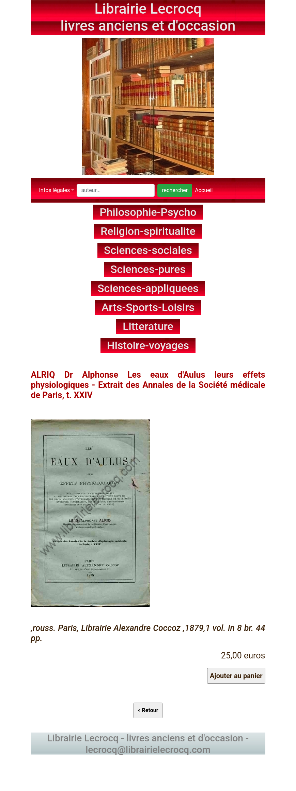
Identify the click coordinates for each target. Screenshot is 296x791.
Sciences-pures (148, 269)
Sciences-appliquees (148, 288)
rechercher (175, 190)
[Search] (116, 190)
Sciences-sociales (148, 250)
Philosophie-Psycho (147, 212)
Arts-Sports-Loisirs (148, 307)
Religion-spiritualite (148, 231)
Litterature (148, 326)
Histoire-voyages (148, 345)
